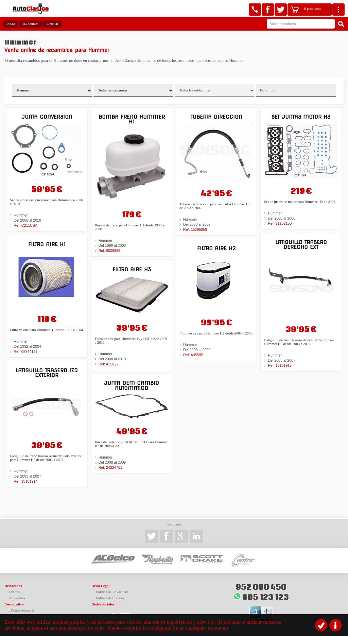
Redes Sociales (102, 604)
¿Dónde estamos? (22, 610)
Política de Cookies (110, 598)
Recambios (30, 23)
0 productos (312, 9)
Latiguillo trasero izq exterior (47, 372)
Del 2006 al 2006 (281, 218)
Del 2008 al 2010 (112, 359)
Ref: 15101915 (280, 365)
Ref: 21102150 (280, 223)
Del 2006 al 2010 (27, 220)
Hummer (52, 23)
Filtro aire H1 (47, 244)
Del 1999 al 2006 (112, 245)
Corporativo (13, 604)
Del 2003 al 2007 (27, 476)
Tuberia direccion (216, 117)
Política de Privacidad (112, 592)
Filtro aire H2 (216, 248)
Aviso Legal (100, 586)
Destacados (13, 586)
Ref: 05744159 (25, 351)
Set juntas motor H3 (301, 117)
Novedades (17, 598)
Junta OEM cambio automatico (131, 385)
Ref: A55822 (109, 364)
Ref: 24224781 (110, 467)
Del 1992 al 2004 (27, 346)
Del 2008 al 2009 (112, 462)
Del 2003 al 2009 (197, 350)
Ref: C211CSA (25, 225)
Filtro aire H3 (131, 269)
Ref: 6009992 (109, 250)
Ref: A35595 (193, 355)
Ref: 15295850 (195, 229)
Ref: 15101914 (25, 481)
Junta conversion (46, 117)
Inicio (10, 23)
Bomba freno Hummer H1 (132, 119)
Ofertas (14, 592)
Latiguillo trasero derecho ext (301, 244)
